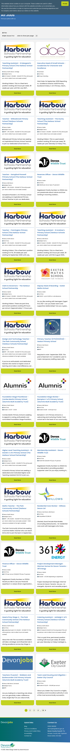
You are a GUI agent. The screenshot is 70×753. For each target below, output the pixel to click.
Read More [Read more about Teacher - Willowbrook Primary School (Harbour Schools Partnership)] (17, 149)
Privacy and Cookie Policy (32, 731)
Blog (25, 726)
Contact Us (27, 736)
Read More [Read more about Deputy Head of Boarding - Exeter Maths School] (52, 313)
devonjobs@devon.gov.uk (56, 729)
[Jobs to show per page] (36, 36)
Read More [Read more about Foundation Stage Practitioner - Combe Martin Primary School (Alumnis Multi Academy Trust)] (17, 424)
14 (43, 710)
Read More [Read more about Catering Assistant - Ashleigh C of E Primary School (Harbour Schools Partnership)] (52, 649)
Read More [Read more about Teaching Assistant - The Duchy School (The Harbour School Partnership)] (52, 149)
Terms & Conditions (30, 729)
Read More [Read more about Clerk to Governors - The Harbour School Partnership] (17, 313)
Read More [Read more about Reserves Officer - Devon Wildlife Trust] (52, 204)
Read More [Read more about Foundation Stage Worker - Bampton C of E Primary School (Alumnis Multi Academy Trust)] (52, 424)
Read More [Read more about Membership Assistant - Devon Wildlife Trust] (52, 480)
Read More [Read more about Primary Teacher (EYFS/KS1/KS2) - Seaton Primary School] (52, 371)
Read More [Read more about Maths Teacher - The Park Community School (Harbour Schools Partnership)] (17, 538)
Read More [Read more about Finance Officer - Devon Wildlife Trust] (17, 591)
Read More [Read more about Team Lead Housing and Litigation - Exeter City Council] (52, 703)
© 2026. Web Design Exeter (9, 750)
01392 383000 (52, 726)
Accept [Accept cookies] (65, 3)
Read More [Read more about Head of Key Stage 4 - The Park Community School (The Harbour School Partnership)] (17, 649)
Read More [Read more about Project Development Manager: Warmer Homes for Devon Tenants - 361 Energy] (52, 591)
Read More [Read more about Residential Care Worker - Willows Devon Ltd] (52, 538)
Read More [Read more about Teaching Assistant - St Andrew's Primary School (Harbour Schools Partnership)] (52, 260)
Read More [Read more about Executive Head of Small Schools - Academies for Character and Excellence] (52, 93)
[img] (45, 710)
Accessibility (28, 733)
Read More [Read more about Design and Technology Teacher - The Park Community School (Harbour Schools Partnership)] (17, 371)
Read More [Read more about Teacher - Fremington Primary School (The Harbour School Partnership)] (17, 260)
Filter (4, 33)
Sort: (4, 36)
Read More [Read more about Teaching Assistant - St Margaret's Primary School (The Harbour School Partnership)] (17, 93)
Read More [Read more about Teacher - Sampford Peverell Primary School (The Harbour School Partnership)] (17, 204)
